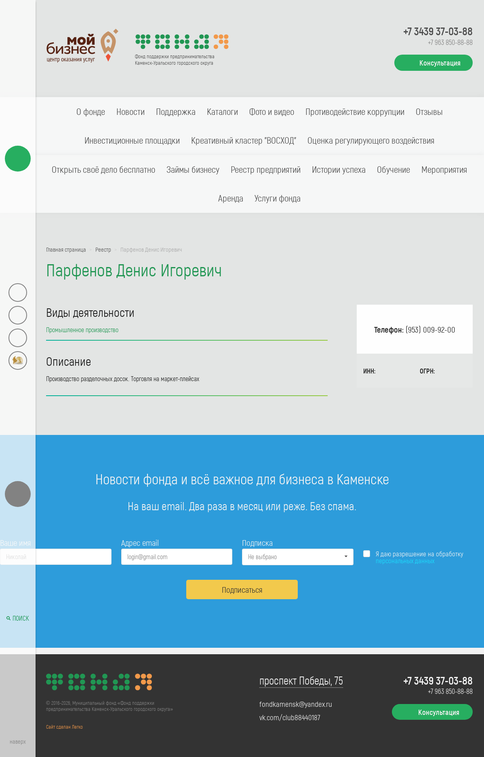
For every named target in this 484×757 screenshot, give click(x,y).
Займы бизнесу (192, 169)
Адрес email (140, 542)
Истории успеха (339, 169)
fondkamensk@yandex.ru (295, 704)
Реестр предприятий (266, 169)
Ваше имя (15, 542)
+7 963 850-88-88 (450, 42)
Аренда (230, 198)
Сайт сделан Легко (64, 726)
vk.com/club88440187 (289, 717)
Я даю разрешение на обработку (419, 557)
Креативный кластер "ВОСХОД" (243, 140)
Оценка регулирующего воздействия (370, 140)
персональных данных (405, 560)
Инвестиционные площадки (132, 140)
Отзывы (429, 111)
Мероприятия (444, 169)
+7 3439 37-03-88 (438, 31)
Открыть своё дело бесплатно (103, 169)
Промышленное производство (82, 329)
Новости (130, 111)
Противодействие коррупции (354, 111)
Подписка (257, 542)
